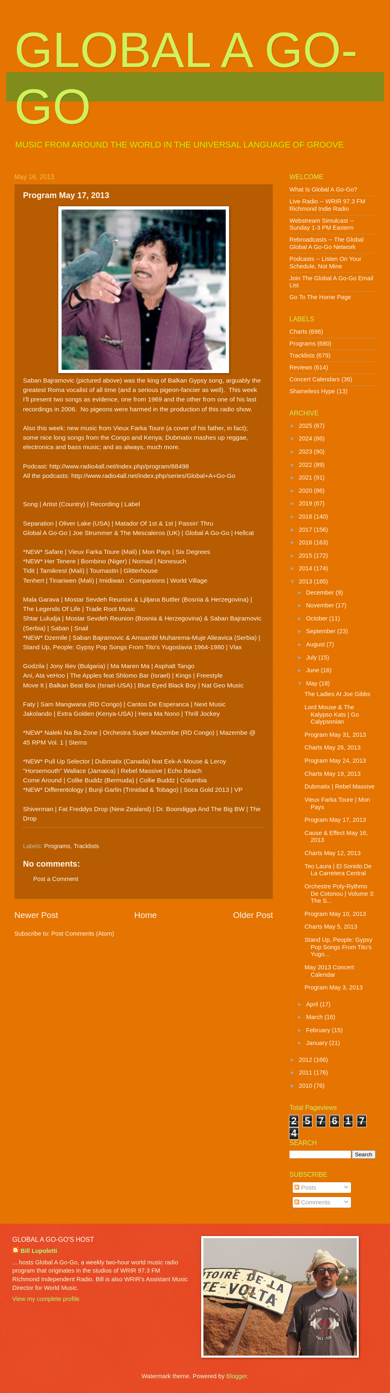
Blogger (236, 1376)
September (321, 631)
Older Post (253, 915)
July (312, 657)
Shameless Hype (312, 391)
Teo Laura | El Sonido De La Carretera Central (338, 870)
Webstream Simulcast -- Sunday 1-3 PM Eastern (321, 224)
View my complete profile (45, 1299)
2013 (306, 581)
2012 (306, 1059)
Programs (57, 846)
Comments (312, 1202)
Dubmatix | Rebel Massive (340, 786)
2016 (306, 542)
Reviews (300, 367)
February (319, 1030)
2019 (306, 503)
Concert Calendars (314, 379)
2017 (306, 529)
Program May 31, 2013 (335, 734)
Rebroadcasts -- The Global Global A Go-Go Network (326, 243)
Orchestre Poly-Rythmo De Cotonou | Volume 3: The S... (340, 893)
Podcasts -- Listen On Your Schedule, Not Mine (325, 263)
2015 (306, 555)
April (313, 1004)
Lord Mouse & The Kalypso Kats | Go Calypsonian (332, 714)
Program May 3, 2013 (334, 987)
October (317, 618)
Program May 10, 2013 (335, 914)
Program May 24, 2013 (335, 760)
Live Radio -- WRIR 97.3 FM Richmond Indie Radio (327, 205)
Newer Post (36, 915)
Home (145, 915)
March (315, 1017)
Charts (298, 331)
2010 (306, 1085)
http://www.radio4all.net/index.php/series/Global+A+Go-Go (153, 475)
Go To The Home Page (320, 297)
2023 (306, 451)
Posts (305, 1187)
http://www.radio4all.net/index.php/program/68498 (119, 466)
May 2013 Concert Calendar (329, 971)
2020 (306, 490)
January (317, 1043)
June (313, 670)
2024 (306, 438)
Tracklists (86, 846)
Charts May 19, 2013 (333, 773)
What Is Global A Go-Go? (323, 189)
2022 (306, 464)
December (320, 592)
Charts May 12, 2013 (333, 853)
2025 (306, 425)
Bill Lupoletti (39, 1251)
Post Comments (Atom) (82, 933)
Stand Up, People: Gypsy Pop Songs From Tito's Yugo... (338, 946)
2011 (306, 1072)
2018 (306, 516)
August (316, 644)
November (320, 605)
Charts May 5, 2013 (331, 926)
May (312, 683)
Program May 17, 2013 (335, 819)
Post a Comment (55, 879)
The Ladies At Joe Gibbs (337, 694)
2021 (306, 477)
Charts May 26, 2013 (333, 747)
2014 (306, 568)
